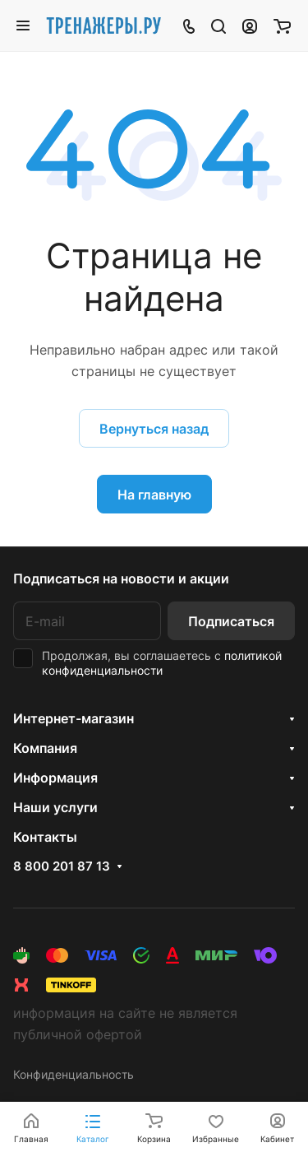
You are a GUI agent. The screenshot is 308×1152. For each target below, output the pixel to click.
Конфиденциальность (73, 1074)
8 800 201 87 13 (61, 866)
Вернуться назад (154, 428)
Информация (55, 777)
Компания (45, 748)
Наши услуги (55, 807)
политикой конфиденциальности (162, 662)
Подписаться (231, 621)
